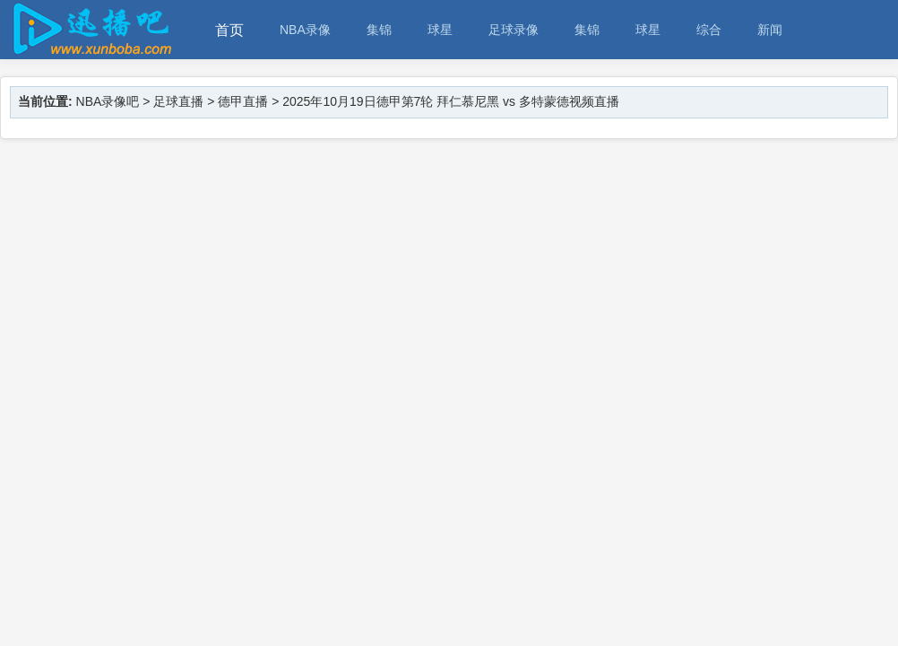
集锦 (379, 29)
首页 (229, 30)
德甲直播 (243, 101)
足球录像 (513, 29)
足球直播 (178, 101)
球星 (440, 29)
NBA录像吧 (108, 101)
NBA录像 (305, 29)
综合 (708, 29)
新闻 (769, 29)
